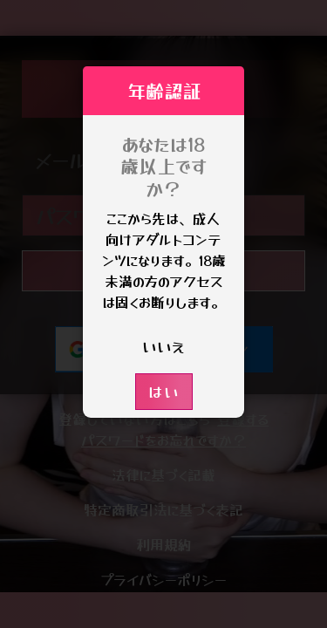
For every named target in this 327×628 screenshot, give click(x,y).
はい (164, 391)
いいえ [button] (163, 346)
